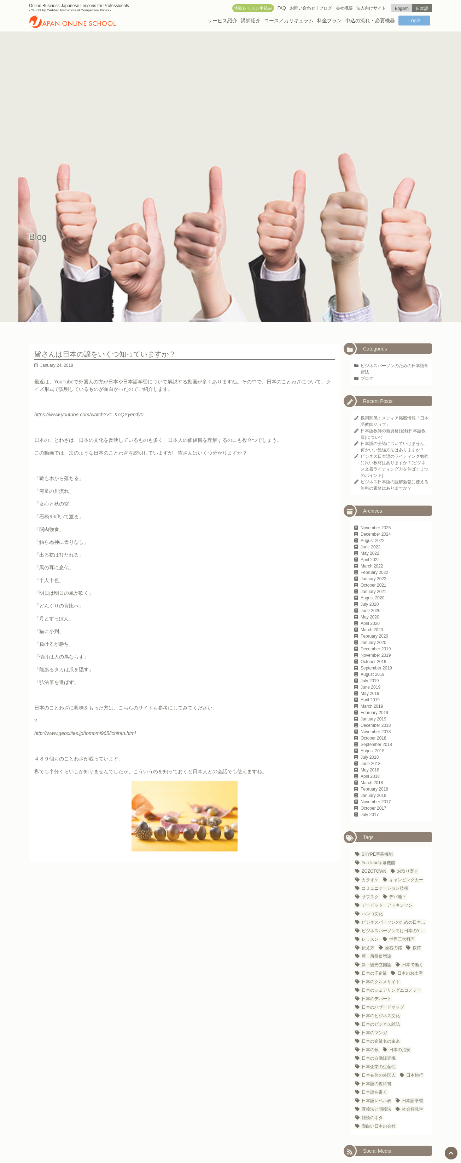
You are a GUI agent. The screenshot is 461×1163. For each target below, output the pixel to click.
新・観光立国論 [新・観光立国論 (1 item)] (376, 964)
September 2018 (376, 744)
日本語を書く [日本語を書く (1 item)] (374, 1092)
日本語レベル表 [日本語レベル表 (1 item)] (376, 1100)
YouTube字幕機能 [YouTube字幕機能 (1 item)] (378, 862)
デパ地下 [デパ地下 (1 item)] (397, 896)
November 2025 (376, 527)
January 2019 (373, 719)
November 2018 (376, 731)
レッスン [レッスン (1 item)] (370, 939)
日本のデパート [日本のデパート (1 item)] (376, 998)
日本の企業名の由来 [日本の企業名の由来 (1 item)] (381, 1041)
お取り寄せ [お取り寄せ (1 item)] (407, 871)
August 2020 (372, 597)
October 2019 (373, 661)
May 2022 (370, 553)
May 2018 (370, 770)
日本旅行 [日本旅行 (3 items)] (414, 1075)
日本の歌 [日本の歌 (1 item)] (370, 1049)
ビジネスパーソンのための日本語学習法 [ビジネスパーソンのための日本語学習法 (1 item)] (394, 922)
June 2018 (370, 763)
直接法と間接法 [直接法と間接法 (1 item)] (376, 1109)
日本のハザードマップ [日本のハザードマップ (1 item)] (383, 1007)
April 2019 (370, 699)
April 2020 (370, 623)
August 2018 (372, 750)
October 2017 (373, 808)
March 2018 (372, 782)
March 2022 (372, 566)
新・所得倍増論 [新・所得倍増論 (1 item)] (376, 956)
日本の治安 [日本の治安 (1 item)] (399, 1049)
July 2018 (370, 757)
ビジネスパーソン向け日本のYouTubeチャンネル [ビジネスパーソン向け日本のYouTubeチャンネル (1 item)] (394, 930)
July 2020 (370, 604)
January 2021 (373, 591)
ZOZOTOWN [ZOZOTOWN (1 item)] (374, 871)
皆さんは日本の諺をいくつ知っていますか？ (105, 354)
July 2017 (370, 814)
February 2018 (374, 789)
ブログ (367, 378)
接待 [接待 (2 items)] (417, 947)
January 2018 (373, 795)
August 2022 (372, 540)
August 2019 (372, 674)
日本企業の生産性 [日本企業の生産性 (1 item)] (379, 1066)
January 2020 (373, 642)
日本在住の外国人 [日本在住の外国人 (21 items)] (379, 1075)
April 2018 (370, 776)
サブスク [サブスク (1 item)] (370, 896)
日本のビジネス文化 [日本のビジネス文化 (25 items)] (381, 1015)
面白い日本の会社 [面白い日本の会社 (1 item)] (379, 1126)
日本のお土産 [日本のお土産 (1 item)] (410, 973)
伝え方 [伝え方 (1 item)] (368, 947)
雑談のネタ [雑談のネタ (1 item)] (372, 1117)
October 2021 (373, 585)
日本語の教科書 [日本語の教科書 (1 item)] (376, 1083)
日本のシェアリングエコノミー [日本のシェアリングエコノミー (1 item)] (391, 990)
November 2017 (376, 801)
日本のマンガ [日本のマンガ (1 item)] (374, 1032)
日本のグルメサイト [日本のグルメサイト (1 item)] (381, 981)
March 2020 (372, 629)
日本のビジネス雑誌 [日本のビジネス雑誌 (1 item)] (381, 1024)
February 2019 (374, 712)
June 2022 (370, 547)
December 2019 (376, 648)
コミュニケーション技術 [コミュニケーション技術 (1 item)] (385, 888)
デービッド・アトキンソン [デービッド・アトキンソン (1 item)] (387, 905)
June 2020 (370, 610)
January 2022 (373, 578)
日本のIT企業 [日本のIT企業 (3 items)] (374, 973)
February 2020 (374, 636)
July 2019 (370, 680)
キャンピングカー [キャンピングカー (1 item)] (406, 879)
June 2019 (370, 687)
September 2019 (376, 668)
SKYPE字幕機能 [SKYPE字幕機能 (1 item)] (377, 854)
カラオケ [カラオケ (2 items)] (370, 879)
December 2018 (376, 725)
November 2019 (376, 655)
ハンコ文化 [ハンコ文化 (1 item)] (372, 913)
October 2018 (373, 738)
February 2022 (374, 572)
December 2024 (376, 534)
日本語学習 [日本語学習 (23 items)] (412, 1100)
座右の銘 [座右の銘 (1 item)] (393, 947)
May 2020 (370, 617)
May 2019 (370, 693)
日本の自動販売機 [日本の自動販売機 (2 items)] (379, 1058)
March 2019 (372, 706)
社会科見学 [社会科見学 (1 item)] (412, 1109)
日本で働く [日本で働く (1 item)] (412, 964)
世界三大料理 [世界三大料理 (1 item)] (402, 939)
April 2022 (370, 559)
